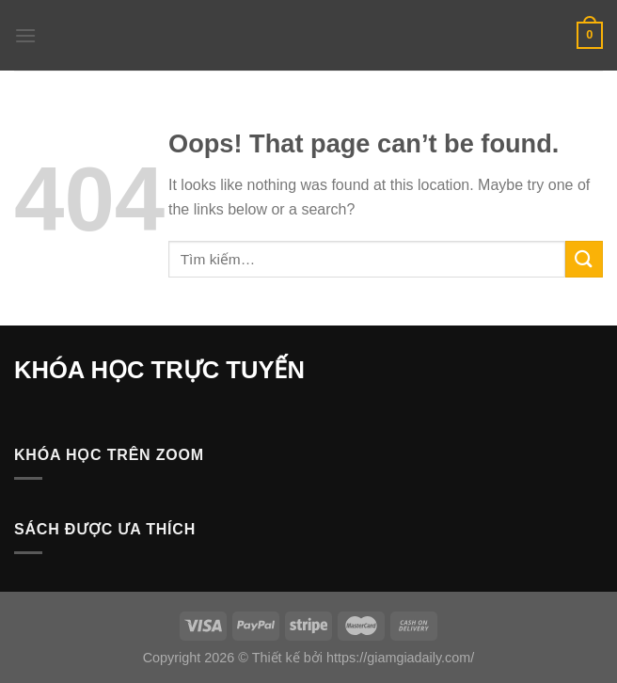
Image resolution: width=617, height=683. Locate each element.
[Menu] (25, 35)
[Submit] (584, 259)
